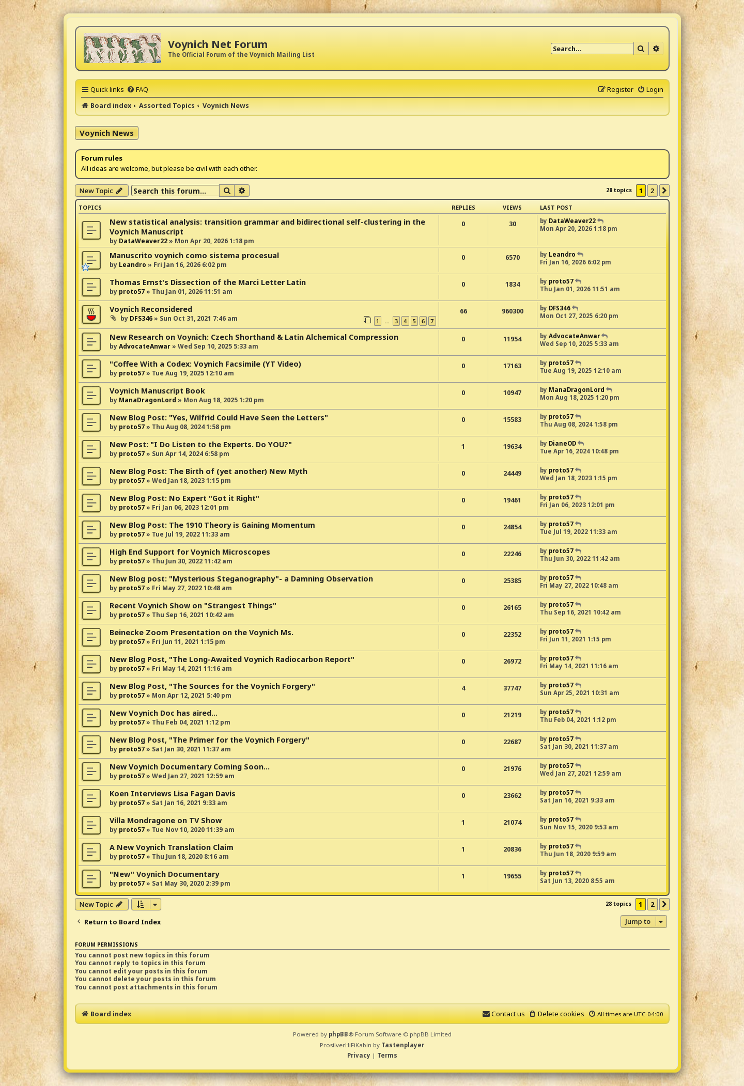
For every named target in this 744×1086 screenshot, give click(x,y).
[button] (664, 190)
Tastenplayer (402, 1045)
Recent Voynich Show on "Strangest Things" (193, 605)
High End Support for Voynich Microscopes (190, 552)
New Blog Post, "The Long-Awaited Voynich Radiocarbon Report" (232, 659)
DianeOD (562, 443)
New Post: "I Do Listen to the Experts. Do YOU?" (201, 444)
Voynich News (107, 133)
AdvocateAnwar (145, 346)
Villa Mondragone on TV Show (166, 820)
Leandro (132, 264)
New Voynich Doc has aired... (164, 713)
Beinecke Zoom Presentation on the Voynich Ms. (201, 632)
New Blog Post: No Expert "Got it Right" (184, 498)
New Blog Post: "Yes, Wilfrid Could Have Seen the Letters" (219, 417)
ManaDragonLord (147, 400)
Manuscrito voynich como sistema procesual (194, 255)
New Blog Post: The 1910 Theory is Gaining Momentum (212, 525)
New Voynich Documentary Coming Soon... (190, 767)
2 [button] (652, 190)
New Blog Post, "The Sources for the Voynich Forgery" (212, 686)
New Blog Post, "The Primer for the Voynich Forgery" (209, 740)
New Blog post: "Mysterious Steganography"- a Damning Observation (241, 579)
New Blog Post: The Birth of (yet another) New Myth (208, 471)
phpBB (338, 1034)
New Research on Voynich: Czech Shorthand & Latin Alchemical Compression (254, 337)
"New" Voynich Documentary (164, 874)
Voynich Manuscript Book (157, 391)
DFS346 (141, 318)
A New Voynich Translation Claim (172, 847)
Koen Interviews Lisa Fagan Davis (173, 793)
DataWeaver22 (143, 241)
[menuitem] (137, 89)
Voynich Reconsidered (151, 309)
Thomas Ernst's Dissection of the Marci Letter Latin (208, 282)
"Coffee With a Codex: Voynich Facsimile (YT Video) (205, 364)
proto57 (132, 291)
